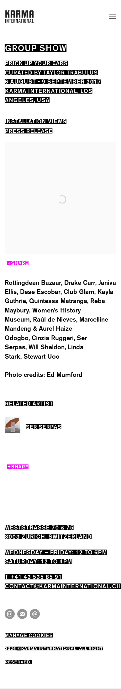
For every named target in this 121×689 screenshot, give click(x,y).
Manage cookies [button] (29, 634)
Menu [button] (111, 16)
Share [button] (20, 262)
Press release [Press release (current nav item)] (28, 130)
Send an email (35, 614)
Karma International (19, 16)
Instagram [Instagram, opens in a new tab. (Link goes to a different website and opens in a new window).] (10, 614)
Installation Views (35, 120)
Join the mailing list (22, 614)
